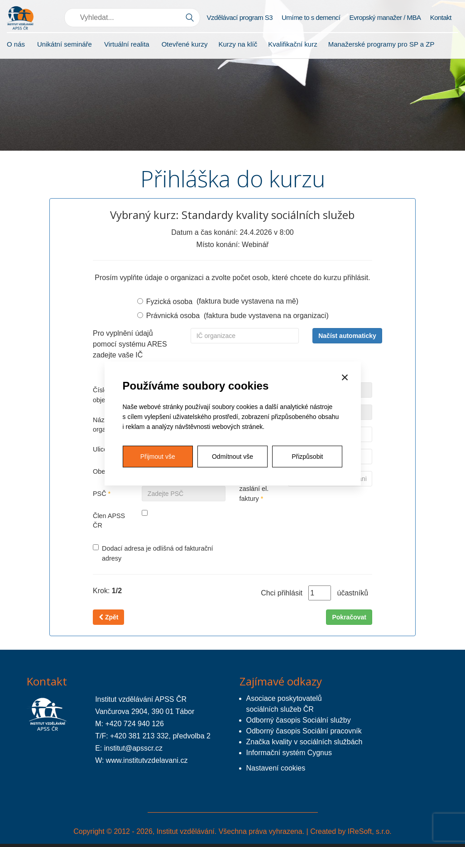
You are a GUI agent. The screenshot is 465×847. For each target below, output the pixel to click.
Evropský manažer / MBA (385, 17)
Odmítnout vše (232, 456)
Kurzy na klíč (237, 44)
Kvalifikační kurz (292, 44)
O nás (16, 44)
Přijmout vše (157, 456)
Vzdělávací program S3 (240, 17)
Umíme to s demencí (311, 17)
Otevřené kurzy (185, 44)
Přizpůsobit (307, 456)
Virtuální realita (126, 44)
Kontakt (440, 17)
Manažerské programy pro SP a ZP (381, 44)
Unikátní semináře (64, 44)
